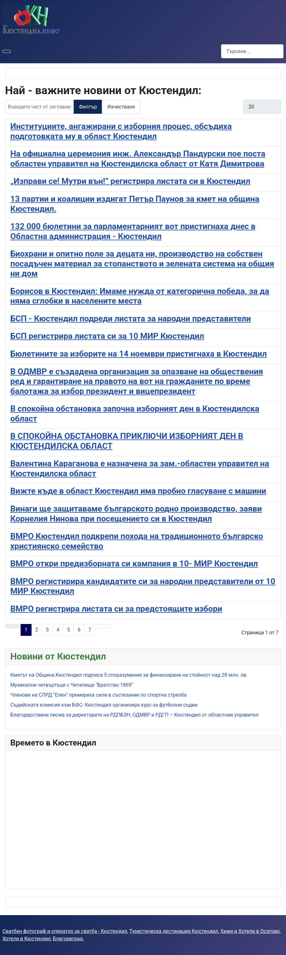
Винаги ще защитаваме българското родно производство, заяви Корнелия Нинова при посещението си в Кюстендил (136, 513)
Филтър (88, 107)
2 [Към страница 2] (36, 630)
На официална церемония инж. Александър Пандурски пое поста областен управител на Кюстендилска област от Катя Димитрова (137, 158)
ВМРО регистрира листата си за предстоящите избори (116, 608)
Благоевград (68, 939)
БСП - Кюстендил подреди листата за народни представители (130, 318)
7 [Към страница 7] (89, 630)
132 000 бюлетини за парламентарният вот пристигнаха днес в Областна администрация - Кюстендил (132, 231)
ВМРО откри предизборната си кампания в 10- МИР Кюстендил (134, 563)
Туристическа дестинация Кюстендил (173, 931)
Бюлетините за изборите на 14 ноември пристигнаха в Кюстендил (138, 353)
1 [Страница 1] (26, 630)
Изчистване (121, 107)
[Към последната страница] (107, 626)
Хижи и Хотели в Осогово (250, 931)
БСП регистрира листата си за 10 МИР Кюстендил (107, 336)
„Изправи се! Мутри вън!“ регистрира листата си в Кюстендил (130, 181)
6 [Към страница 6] (79, 630)
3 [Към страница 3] (47, 630)
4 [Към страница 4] (58, 630)
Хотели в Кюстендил (26, 939)
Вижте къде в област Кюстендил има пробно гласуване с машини (138, 491)
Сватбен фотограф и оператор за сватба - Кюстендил (64, 931)
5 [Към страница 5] (68, 630)
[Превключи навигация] (6, 51)
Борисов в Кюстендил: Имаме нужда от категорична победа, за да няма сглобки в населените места (139, 296)
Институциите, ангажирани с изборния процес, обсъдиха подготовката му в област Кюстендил (121, 131)
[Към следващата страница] (99, 626)
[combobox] (252, 51)
